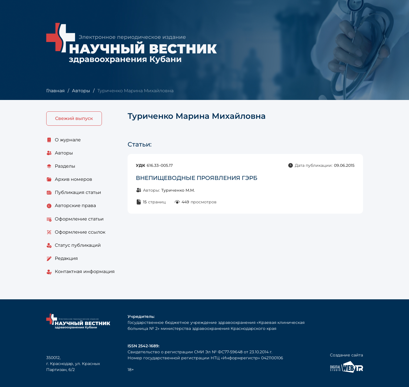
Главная (55, 90)
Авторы (81, 90)
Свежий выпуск (74, 118)
